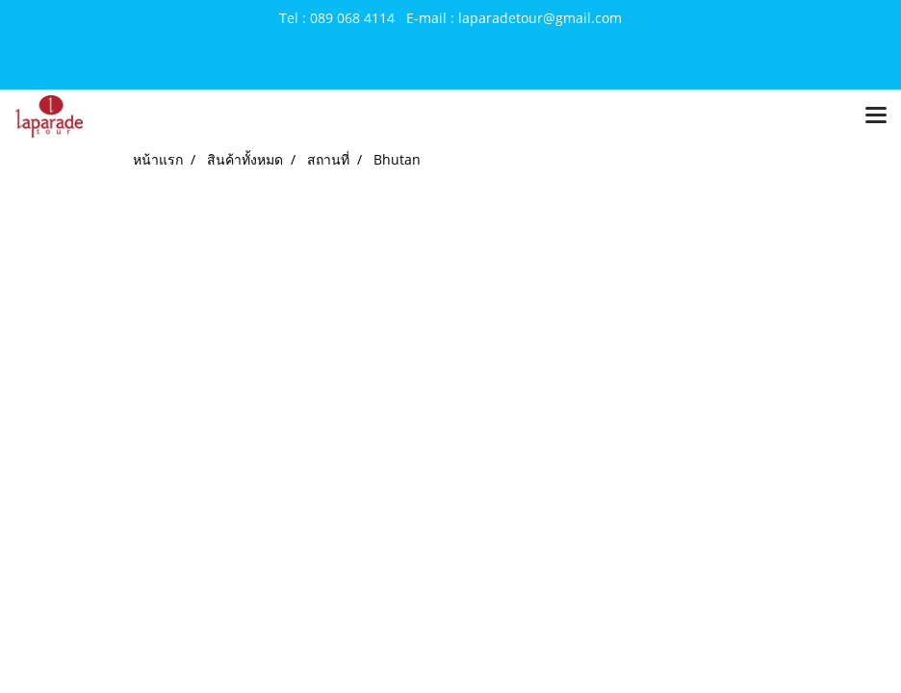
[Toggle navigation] (876, 116)
